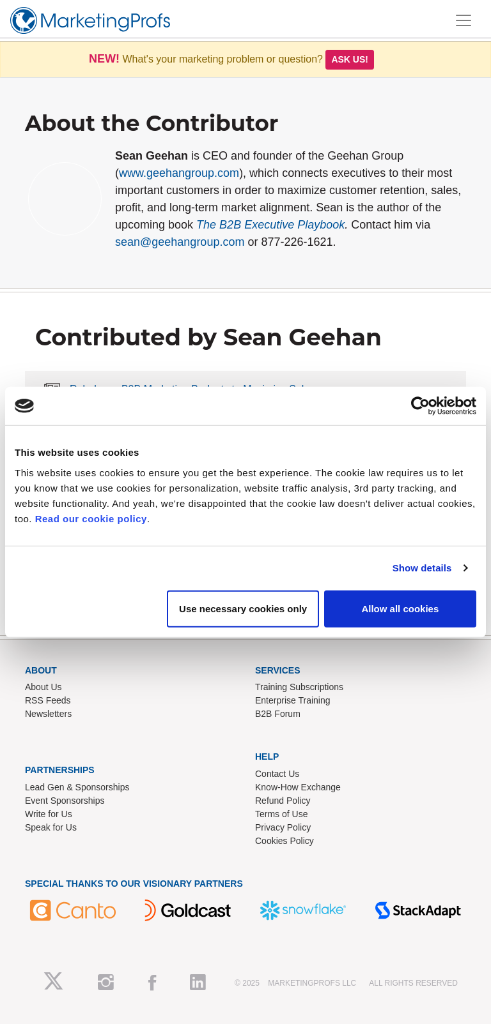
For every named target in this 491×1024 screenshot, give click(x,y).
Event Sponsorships (65, 800)
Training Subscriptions (299, 687)
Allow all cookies (400, 608)
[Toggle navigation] (463, 20)
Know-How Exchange (298, 787)
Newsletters (48, 714)
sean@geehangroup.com (179, 242)
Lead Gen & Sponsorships (77, 787)
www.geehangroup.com (179, 173)
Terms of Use (281, 814)
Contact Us (277, 774)
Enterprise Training (293, 700)
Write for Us (48, 814)
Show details (422, 567)
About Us (43, 687)
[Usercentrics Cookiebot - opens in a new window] (420, 406)
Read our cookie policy (91, 518)
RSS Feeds (48, 700)
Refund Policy (282, 800)
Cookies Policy (284, 841)
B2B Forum (277, 714)
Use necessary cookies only (243, 608)
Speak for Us (51, 827)
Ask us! (349, 59)
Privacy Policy (283, 827)
